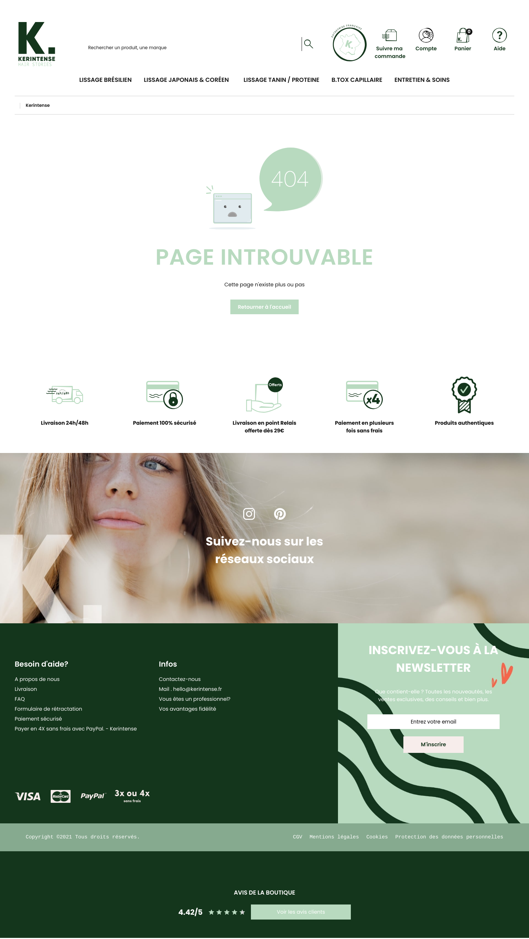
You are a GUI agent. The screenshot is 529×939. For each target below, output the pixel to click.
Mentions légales (334, 837)
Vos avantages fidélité (187, 709)
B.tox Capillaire (356, 80)
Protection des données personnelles (449, 837)
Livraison (26, 689)
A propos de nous (37, 679)
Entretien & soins (422, 80)
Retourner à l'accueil (264, 307)
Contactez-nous (180, 679)
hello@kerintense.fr (197, 689)
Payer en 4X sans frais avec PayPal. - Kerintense (76, 728)
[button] (433, 744)
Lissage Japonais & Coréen (186, 80)
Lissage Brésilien (105, 80)
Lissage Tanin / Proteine (281, 80)
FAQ (20, 699)
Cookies (377, 837)
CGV (297, 837)
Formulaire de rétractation (48, 709)
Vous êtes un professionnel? (195, 699)
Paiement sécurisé (38, 718)
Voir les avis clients (301, 913)
